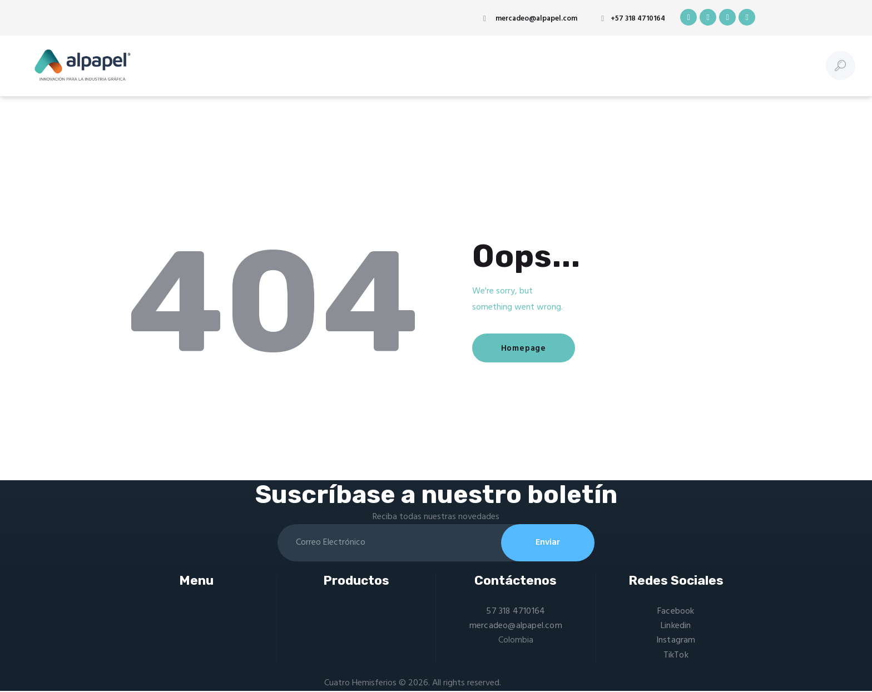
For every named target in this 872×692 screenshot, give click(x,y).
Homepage (524, 348)
